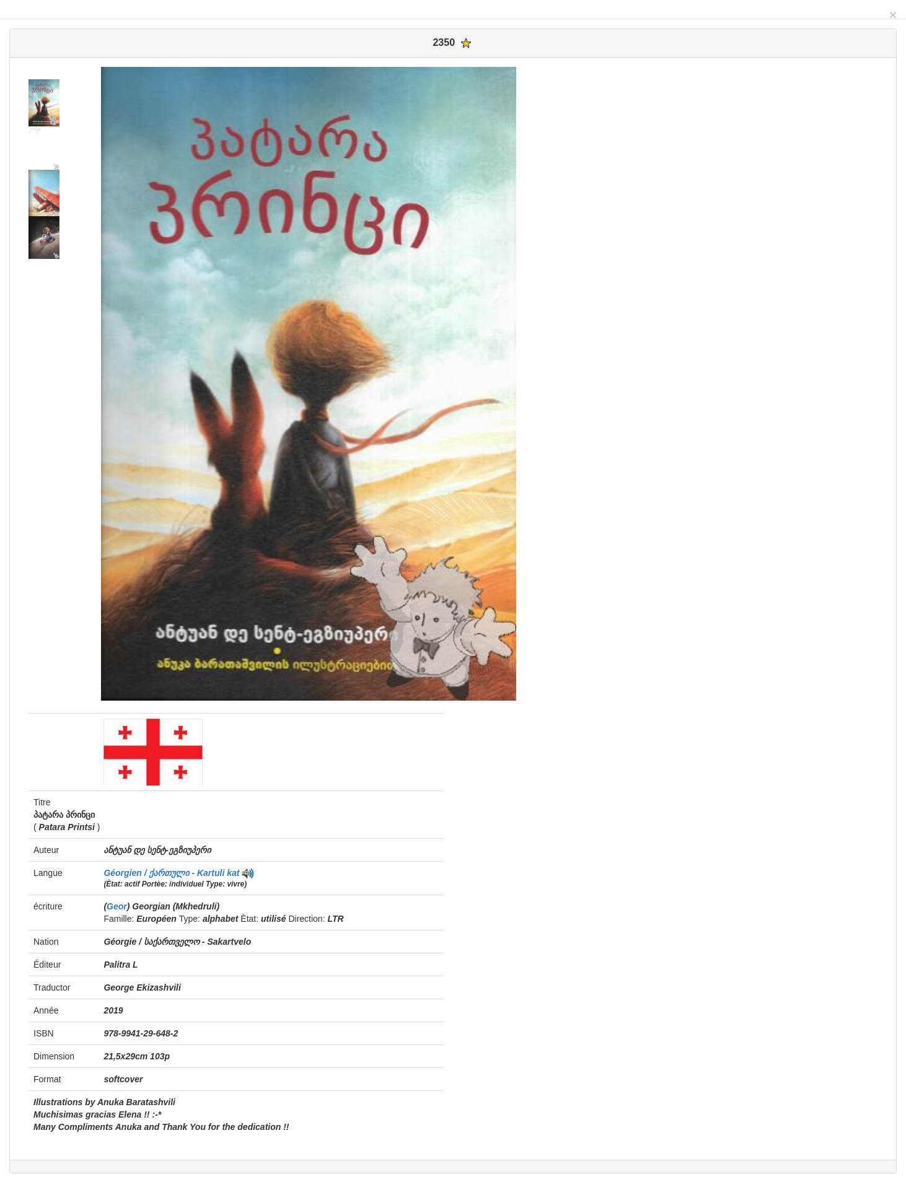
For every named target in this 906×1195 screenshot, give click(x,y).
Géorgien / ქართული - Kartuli (165, 873)
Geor (117, 906)
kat (233, 873)
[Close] (893, 14)
